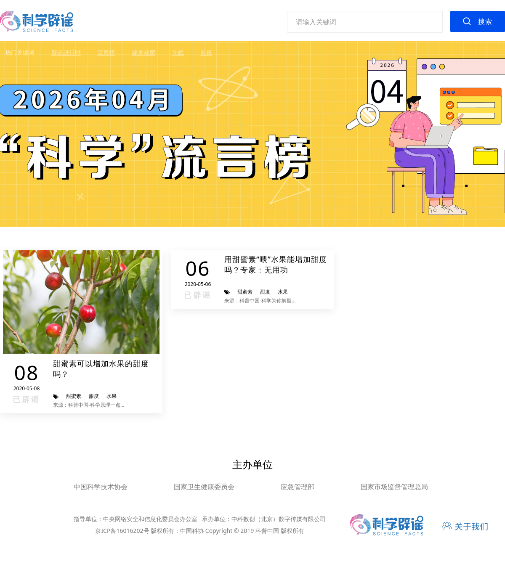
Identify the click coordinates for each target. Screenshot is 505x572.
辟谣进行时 (66, 52)
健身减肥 (143, 52)
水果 (111, 396)
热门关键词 (20, 52)
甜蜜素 (73, 396)
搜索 (485, 21)
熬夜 (206, 52)
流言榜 (106, 52)
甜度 (94, 396)
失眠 (178, 52)
